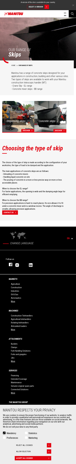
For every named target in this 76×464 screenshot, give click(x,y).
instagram (19, 264)
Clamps (14, 347)
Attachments (15, 339)
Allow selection (33, 451)
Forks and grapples (19, 354)
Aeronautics (16, 298)
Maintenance (16, 382)
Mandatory (11, 433)
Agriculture (15, 284)
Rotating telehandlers (20, 322)
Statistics (32, 433)
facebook (9, 264)
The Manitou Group (18, 402)
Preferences (12, 438)
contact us (11, 212)
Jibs (12, 358)
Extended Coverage (19, 379)
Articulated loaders (19, 326)
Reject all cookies (33, 445)
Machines (13, 310)
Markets (13, 279)
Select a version (39, 7)
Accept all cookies (33, 458)
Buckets (14, 344)
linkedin (33, 264)
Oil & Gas (14, 294)
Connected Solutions (19, 389)
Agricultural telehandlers (21, 319)
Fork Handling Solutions (20, 351)
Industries (15, 291)
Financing (15, 375)
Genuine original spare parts (22, 386)
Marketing (32, 438)
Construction (16, 287)
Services (13, 370)
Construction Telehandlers (22, 316)
